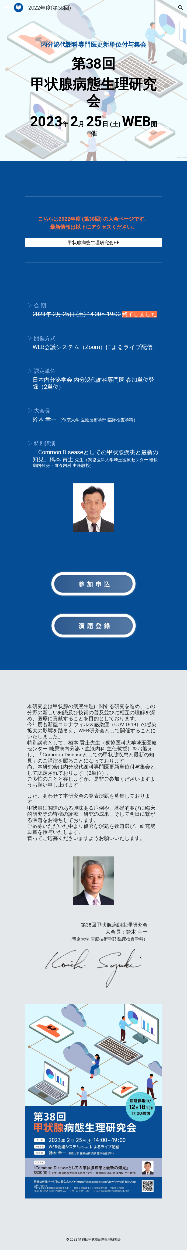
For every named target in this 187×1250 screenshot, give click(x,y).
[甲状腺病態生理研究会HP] (93, 242)
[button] (6, 7)
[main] (93, 82)
